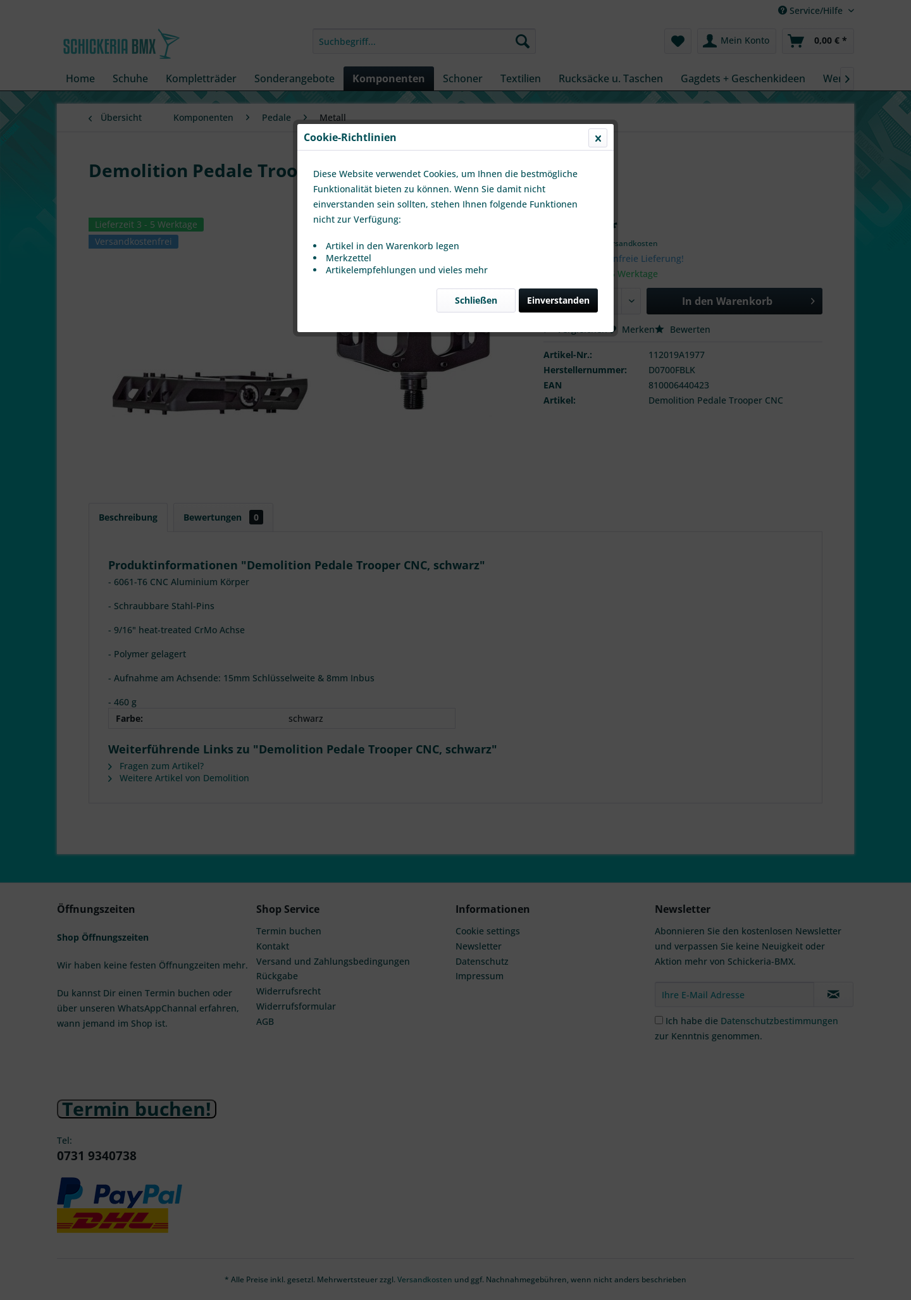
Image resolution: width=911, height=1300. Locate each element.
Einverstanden (558, 300)
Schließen (476, 300)
